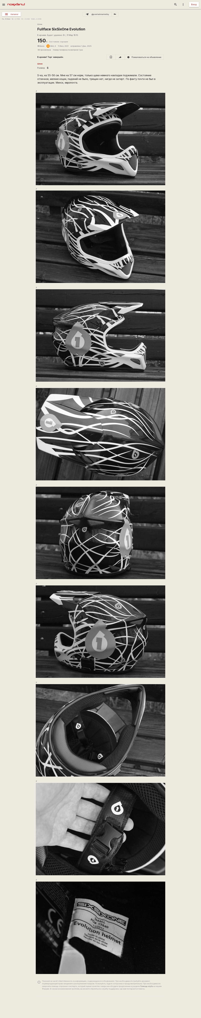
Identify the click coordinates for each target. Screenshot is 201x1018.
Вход (194, 4)
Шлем (39, 24)
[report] (144, 57)
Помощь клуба (146, 986)
